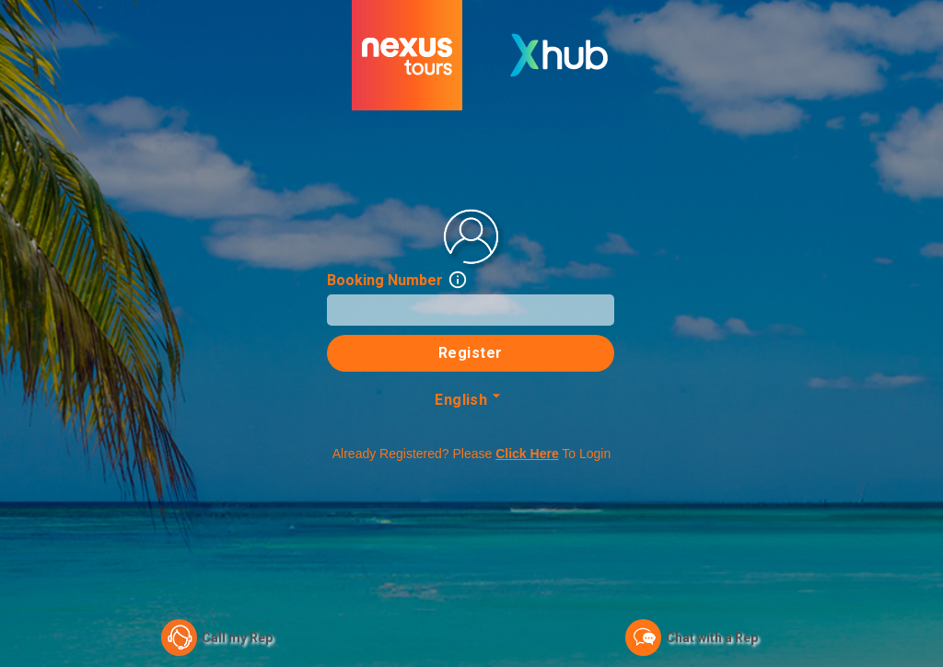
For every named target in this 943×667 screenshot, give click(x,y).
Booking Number (397, 280)
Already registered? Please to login (471, 453)
